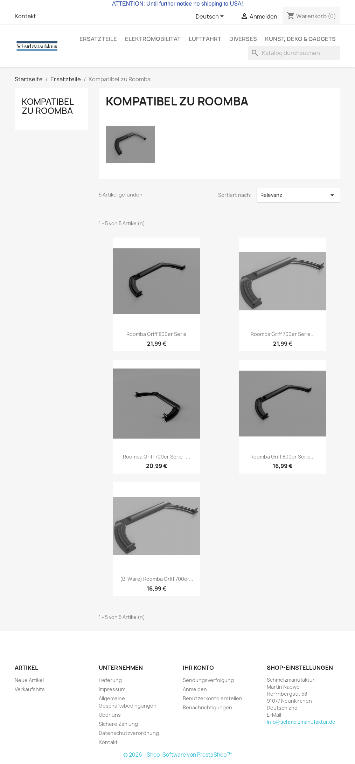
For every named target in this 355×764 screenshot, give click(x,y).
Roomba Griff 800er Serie (156, 334)
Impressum (112, 689)
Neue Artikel (29, 680)
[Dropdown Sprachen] (211, 17)
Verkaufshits (30, 689)
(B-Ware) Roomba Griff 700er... (156, 579)
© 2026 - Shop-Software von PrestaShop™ (177, 754)
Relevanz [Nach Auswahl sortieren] (298, 195)
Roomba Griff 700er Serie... (283, 334)
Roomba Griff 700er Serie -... (156, 456)
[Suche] (294, 53)
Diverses (243, 39)
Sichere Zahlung (118, 724)
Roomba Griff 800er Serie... (282, 456)
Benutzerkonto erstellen (212, 698)
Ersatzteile (98, 39)
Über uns (110, 714)
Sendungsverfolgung (208, 680)
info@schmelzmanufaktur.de (301, 721)
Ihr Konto (198, 668)
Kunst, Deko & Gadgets (300, 39)
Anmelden (195, 689)
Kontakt (25, 16)
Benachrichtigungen (207, 707)
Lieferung (110, 680)
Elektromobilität (153, 39)
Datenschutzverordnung (129, 733)
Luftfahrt (205, 39)
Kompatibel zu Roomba (48, 106)
